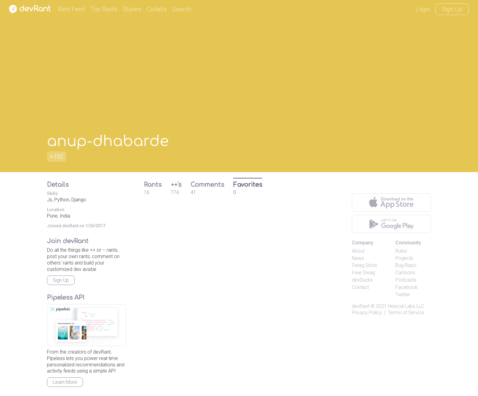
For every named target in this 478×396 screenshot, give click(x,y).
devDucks (362, 280)
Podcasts (405, 280)
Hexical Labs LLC (406, 306)
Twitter (402, 294)
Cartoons (405, 272)
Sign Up (452, 9)
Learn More (65, 382)
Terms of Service (406, 312)
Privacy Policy (367, 312)
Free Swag (363, 272)
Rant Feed (71, 9)
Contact (360, 287)
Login (423, 9)
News (358, 258)
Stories (132, 9)
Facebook (406, 287)
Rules (401, 251)
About (358, 251)
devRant (360, 306)
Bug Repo (405, 265)
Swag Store (364, 265)
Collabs (157, 9)
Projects (404, 258)
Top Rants (104, 9)
